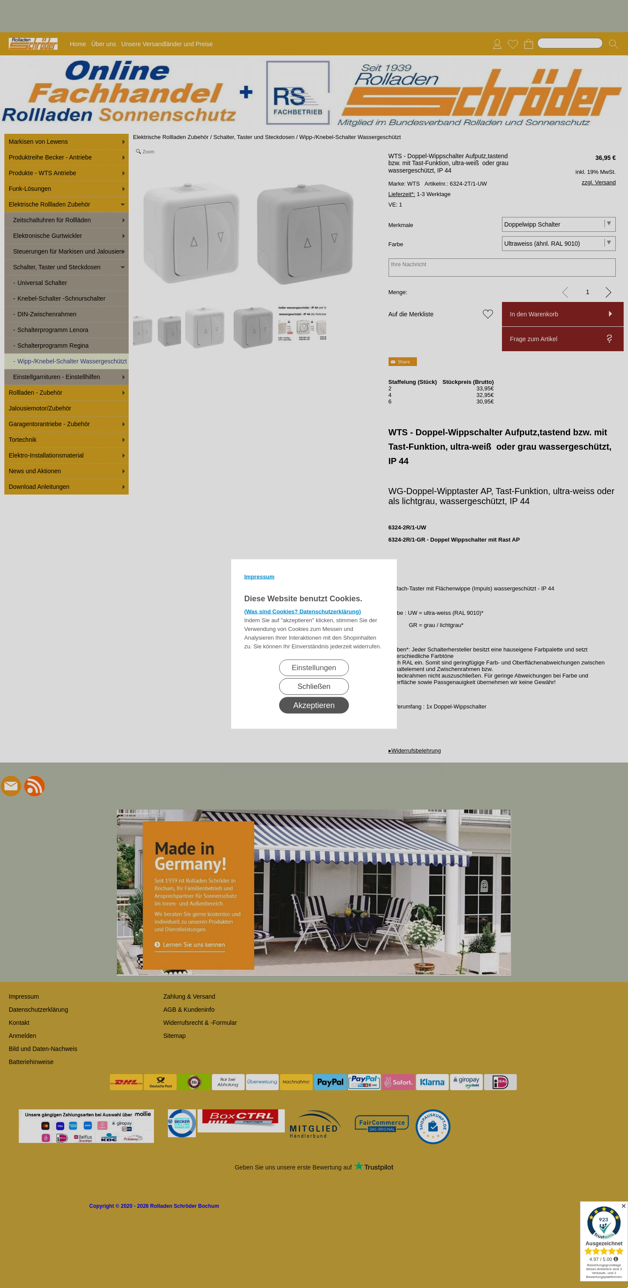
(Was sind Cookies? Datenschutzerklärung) (302, 611)
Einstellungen (314, 668)
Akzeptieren (313, 705)
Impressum (259, 576)
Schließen (314, 686)
